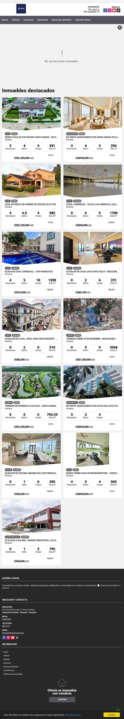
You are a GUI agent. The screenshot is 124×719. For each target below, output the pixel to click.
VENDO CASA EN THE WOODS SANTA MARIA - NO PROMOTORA (31, 137)
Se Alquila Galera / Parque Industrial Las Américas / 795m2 (31, 540)
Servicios (42, 20)
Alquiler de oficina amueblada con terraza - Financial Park (31, 473)
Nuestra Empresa (62, 20)
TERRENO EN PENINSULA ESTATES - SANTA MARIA (30, 406)
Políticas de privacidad (12, 674)
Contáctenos (83, 20)
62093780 (92, 11)
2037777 (96, 9)
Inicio (5, 20)
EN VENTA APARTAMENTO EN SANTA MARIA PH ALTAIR (92, 137)
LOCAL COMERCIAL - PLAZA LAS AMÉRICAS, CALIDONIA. (92, 204)
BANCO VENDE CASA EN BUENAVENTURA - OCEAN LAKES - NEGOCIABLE (92, 473)
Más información (73, 715)
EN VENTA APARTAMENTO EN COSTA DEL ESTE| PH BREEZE (92, 406)
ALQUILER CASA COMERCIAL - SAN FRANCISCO (29, 272)
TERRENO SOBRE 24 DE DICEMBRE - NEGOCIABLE (90, 339)
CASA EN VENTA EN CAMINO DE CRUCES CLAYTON (30, 204)
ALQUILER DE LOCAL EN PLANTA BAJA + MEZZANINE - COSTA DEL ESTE (92, 272)
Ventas (16, 20)
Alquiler (28, 20)
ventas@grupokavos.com (13, 633)
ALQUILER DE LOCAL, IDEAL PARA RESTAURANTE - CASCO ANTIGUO (31, 339)
